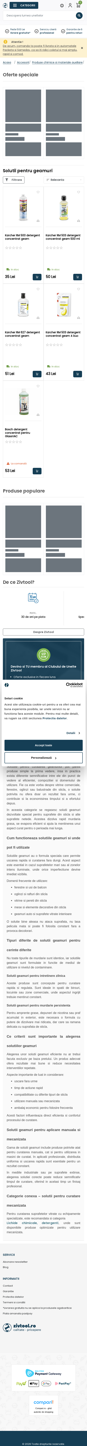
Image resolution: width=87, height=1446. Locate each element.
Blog (5, 1267)
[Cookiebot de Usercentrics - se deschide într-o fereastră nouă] (66, 685)
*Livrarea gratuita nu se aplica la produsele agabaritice (37, 1308)
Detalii (71, 733)
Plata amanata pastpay (17, 1313)
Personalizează (43, 757)
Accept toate (43, 745)
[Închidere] (82, 48)
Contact (8, 1286)
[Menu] (62, 5)
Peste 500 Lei (17, 29)
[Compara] (38, 220)
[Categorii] (24, 5)
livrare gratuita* (20, 32)
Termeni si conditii (14, 1302)
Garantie (8, 1291)
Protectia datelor (13, 1297)
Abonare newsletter (15, 1262)
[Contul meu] (70, 5)
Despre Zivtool (43, 632)
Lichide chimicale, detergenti (32, 1223)
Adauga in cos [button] (37, 277)
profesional (47, 32)
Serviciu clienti (48, 29)
